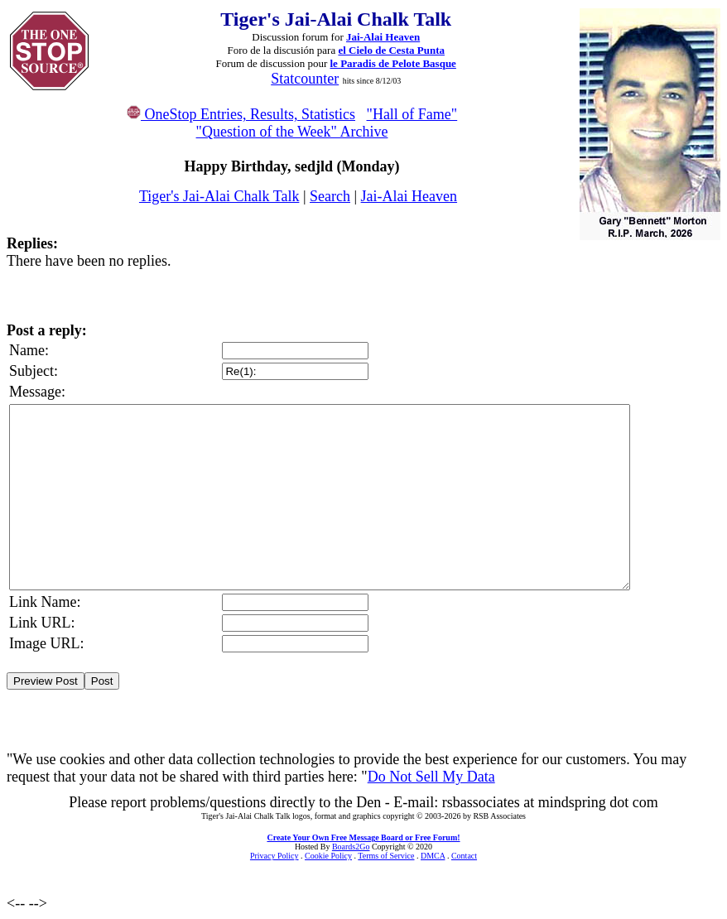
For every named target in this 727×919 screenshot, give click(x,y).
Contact (464, 855)
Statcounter (305, 78)
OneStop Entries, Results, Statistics (241, 114)
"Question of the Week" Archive (292, 131)
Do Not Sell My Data (431, 776)
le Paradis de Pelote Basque (393, 63)
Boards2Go (351, 846)
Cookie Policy (328, 855)
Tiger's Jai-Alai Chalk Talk (219, 196)
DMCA (433, 855)
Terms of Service (386, 855)
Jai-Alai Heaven (383, 37)
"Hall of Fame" (412, 114)
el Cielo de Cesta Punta (391, 50)
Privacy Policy (274, 855)
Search (330, 196)
